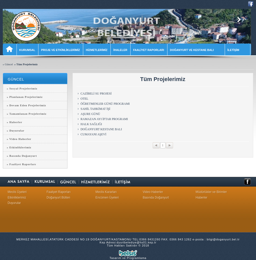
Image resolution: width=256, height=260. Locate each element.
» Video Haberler (19, 138)
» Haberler (14, 122)
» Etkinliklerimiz (19, 147)
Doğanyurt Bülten (58, 197)
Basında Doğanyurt (156, 197)
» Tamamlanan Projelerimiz (27, 113)
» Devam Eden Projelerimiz (26, 105)
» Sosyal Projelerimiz (22, 88)
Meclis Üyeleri (17, 192)
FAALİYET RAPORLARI (148, 49)
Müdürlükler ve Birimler (211, 192)
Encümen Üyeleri (107, 197)
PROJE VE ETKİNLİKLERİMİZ (60, 49)
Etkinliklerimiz (17, 197)
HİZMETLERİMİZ (96, 49)
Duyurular (14, 203)
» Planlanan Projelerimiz (25, 96)
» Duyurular (15, 130)
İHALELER (120, 49)
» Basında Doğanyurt (22, 155)
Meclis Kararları (106, 192)
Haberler (201, 197)
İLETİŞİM (237, 49)
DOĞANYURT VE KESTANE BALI (196, 49)
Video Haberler (153, 192)
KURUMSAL (27, 49)
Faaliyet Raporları (59, 192)
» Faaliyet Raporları (21, 164)
